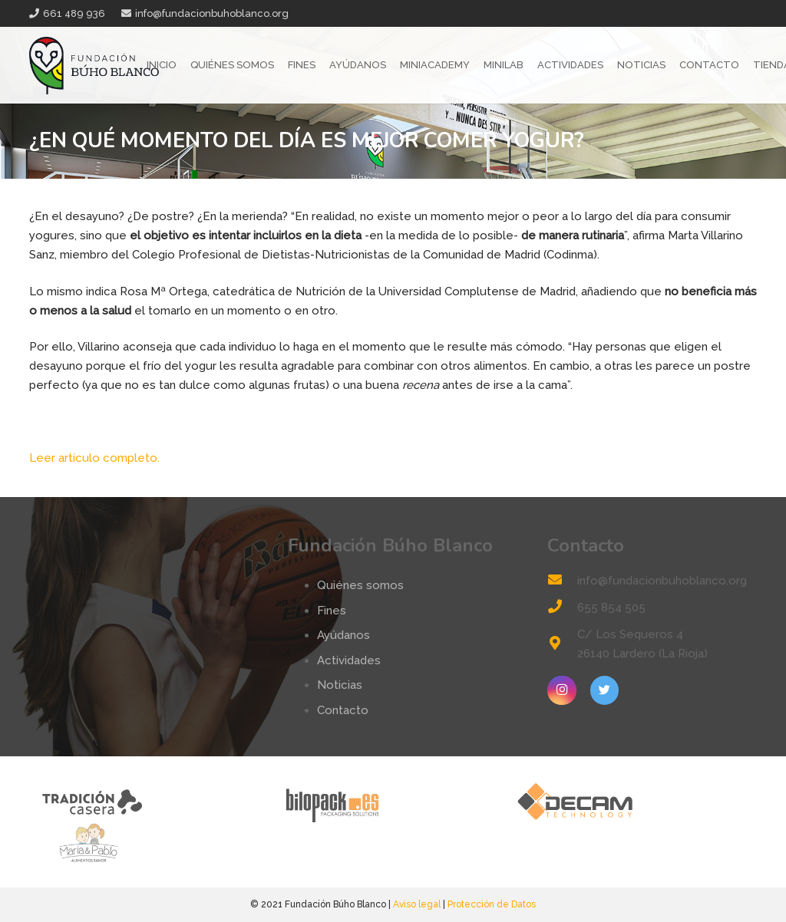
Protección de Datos (491, 904)
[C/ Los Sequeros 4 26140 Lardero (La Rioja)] (561, 644)
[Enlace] (94, 65)
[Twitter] (604, 690)
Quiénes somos (360, 585)
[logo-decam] (635, 801)
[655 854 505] (561, 607)
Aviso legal (417, 904)
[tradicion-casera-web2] (150, 801)
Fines (331, 610)
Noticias (339, 685)
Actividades (349, 660)
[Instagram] (561, 690)
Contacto (342, 710)
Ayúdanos (343, 635)
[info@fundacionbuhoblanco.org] (561, 581)
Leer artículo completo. (94, 458)
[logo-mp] (150, 842)
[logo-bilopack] (393, 801)
